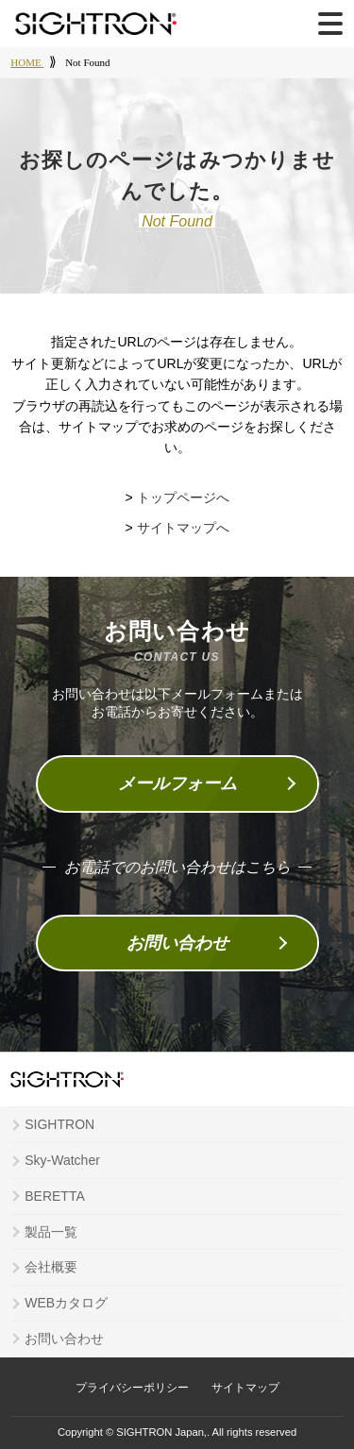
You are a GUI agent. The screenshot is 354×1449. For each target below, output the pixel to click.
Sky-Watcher (62, 1160)
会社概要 (51, 1266)
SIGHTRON (59, 1124)
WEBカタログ (66, 1302)
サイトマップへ (183, 527)
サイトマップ (245, 1387)
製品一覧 (51, 1231)
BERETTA (55, 1196)
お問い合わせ (177, 943)
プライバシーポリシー (132, 1387)
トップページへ (183, 497)
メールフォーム (177, 783)
